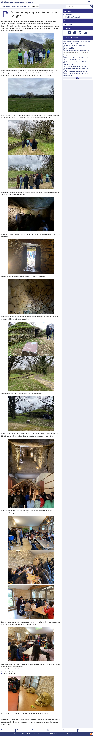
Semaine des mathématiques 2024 (77, 50)
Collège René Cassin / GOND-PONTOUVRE (18, 2)
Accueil (3, 6)
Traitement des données (68, 729)
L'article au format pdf (72, 17)
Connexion (81, 729)
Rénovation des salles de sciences (76, 71)
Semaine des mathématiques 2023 (77, 69)
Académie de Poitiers (20, 733)
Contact (19, 729)
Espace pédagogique (72, 733)
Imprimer (68, 15)
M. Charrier (69, 24)
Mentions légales (52, 729)
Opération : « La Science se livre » (76, 66)
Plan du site (4, 729)
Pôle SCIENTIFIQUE (25, 6)
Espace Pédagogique (12, 6)
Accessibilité (35, 729)
